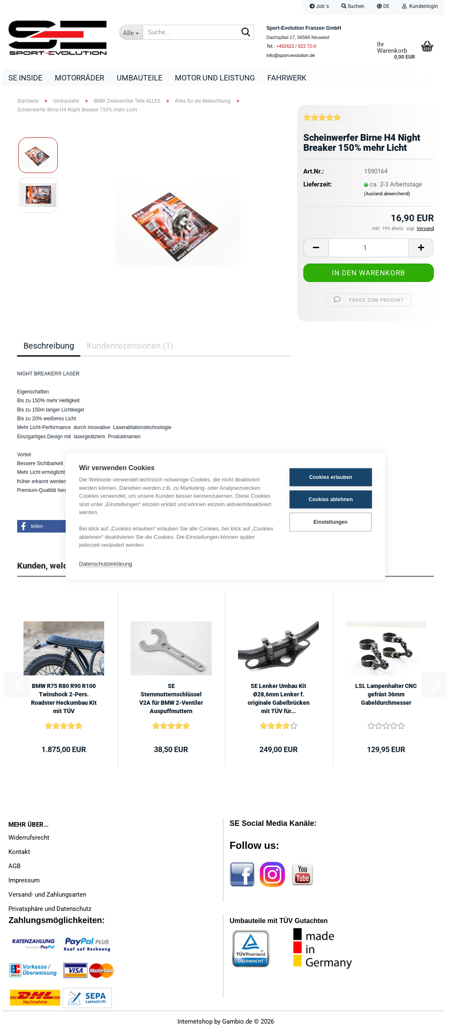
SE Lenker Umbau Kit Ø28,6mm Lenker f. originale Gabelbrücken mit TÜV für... (279, 698)
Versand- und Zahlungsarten (47, 894)
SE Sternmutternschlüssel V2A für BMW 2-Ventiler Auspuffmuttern (171, 698)
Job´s (319, 6)
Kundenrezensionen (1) (130, 346)
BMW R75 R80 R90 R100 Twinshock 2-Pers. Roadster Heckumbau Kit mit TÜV (64, 698)
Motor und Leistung (215, 77)
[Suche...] (131, 32)
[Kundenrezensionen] (322, 120)
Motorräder (79, 77)
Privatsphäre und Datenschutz (49, 909)
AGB (14, 866)
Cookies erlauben (330, 477)
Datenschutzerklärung (105, 564)
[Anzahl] (368, 247)
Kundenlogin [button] (420, 6)
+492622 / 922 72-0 (296, 46)
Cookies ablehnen (331, 499)
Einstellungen (330, 522)
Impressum (24, 880)
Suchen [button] (352, 6)
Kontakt (19, 852)
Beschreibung (48, 346)
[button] (383, 7)
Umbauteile (139, 77)
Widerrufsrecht (28, 837)
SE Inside (25, 77)
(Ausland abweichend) (387, 194)
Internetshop (195, 1021)
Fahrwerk (286, 77)
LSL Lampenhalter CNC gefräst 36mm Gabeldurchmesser (386, 694)
